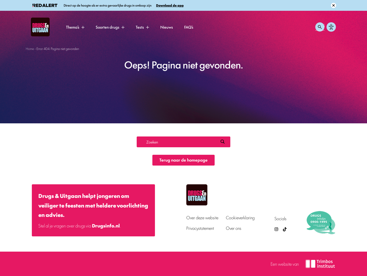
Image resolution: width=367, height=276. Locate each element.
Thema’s (72, 27)
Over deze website (202, 217)
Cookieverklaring (240, 217)
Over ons (233, 228)
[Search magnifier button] (223, 142)
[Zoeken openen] (320, 27)
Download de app (170, 5)
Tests (140, 27)
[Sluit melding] (333, 5)
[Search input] (181, 141)
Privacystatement (200, 228)
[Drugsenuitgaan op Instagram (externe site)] (276, 229)
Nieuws (166, 27)
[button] (82, 27)
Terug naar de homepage (183, 160)
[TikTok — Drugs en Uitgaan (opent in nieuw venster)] (284, 229)
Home (30, 48)
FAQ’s (188, 27)
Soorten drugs (107, 27)
